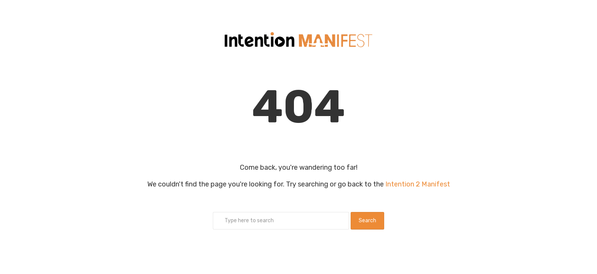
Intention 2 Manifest (417, 184)
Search (367, 220)
